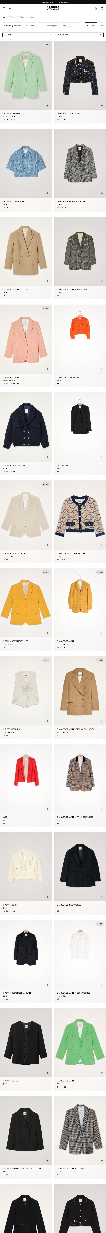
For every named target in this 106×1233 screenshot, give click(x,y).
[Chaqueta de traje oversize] (80, 873)
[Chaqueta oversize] (26, 1049)
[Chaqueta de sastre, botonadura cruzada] (80, 697)
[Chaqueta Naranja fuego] (80, 346)
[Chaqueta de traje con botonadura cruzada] (26, 1137)
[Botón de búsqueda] (10, 8)
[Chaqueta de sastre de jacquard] (26, 961)
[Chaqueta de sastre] (26, 82)
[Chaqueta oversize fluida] (26, 521)
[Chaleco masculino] (26, 697)
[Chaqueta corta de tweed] (80, 82)
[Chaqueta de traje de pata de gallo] (80, 170)
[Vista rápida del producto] (47, 105)
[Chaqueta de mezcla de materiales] (80, 521)
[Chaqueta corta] (26, 873)
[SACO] (26, 785)
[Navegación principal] (4, 8)
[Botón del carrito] (102, 8)
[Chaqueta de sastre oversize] (26, 258)
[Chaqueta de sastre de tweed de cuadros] (80, 785)
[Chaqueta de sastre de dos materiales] (80, 961)
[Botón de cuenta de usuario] (96, 8)
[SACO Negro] (80, 433)
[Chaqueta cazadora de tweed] (26, 433)
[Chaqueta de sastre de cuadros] (80, 1137)
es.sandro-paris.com (59, 2)
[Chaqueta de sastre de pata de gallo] (80, 258)
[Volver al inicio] (53, 8)
